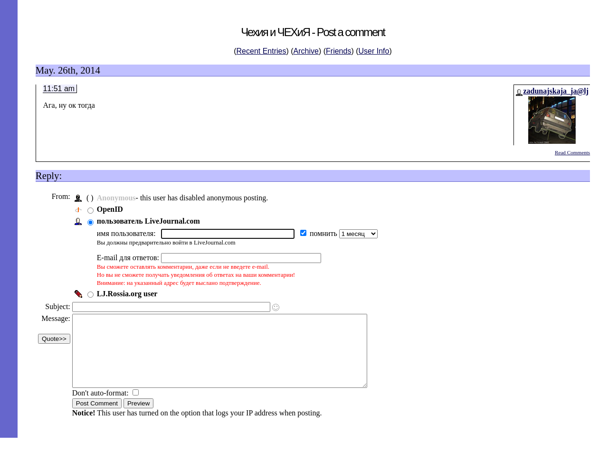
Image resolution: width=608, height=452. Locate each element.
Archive (306, 51)
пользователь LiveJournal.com (150, 221)
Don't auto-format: (104, 407)
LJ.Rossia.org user (129, 294)
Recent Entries (261, 51)
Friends (338, 51)
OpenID (112, 209)
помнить (327, 233)
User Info (374, 51)
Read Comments (572, 152)
